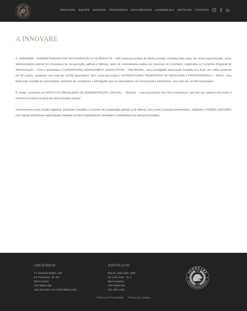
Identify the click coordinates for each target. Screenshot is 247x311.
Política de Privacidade (109, 297)
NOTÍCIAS (185, 9)
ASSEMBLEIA (164, 9)
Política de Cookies (139, 297)
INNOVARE (67, 9)
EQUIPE (84, 9)
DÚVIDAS (99, 9)
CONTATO (202, 9)
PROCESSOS (118, 9)
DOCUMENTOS (141, 9)
